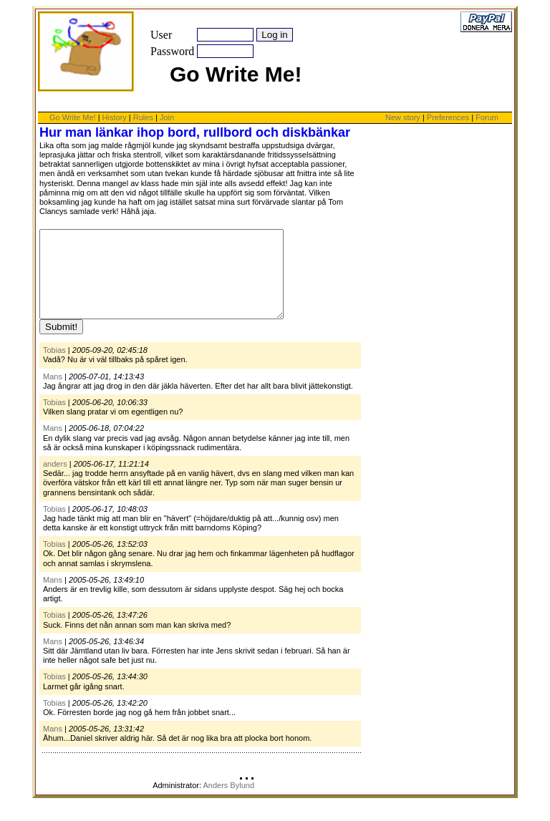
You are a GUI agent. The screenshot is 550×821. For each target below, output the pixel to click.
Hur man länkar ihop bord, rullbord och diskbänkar (194, 132)
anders (55, 481)
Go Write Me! (72, 117)
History (114, 117)
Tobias (54, 367)
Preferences (449, 117)
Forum (487, 117)
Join (167, 117)
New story (402, 117)
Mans (52, 393)
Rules (143, 117)
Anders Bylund (228, 802)
